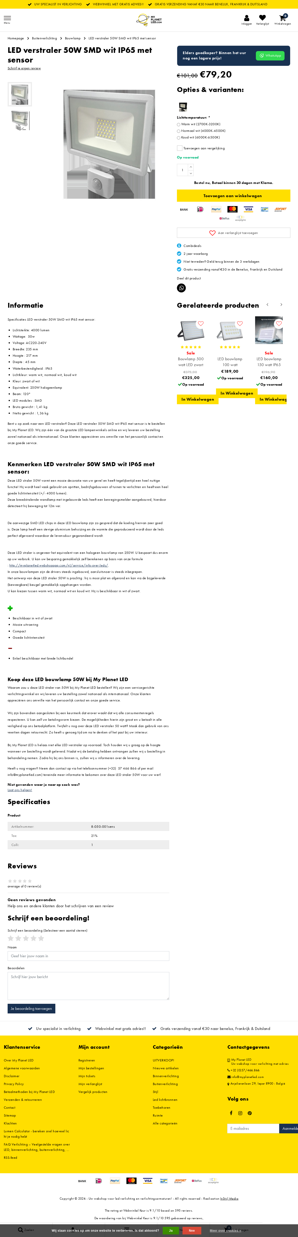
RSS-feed (10, 1157)
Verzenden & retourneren (23, 1099)
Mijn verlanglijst (90, 1084)
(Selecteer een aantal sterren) (48, 930)
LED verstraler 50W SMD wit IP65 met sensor (122, 38)
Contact (9, 1107)
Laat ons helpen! (20, 790)
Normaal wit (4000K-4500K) (203, 130)
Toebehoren (162, 1107)
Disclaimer (12, 1076)
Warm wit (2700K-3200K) (201, 124)
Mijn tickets (86, 1076)
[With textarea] (88, 986)
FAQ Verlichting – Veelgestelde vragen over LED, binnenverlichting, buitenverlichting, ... (37, 1147)
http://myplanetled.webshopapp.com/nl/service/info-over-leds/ (58, 565)
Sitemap (10, 1115)
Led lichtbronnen (165, 1099)
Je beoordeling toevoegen (31, 1008)
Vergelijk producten (93, 1091)
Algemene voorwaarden (22, 1068)
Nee (192, 1230)
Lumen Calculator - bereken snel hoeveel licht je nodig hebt (36, 1134)
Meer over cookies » (225, 1230)
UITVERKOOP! (163, 1060)
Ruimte (158, 1115)
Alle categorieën (165, 1123)
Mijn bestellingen (91, 1068)
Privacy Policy (14, 1084)
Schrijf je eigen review (24, 68)
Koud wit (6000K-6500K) (200, 137)
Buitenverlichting (44, 38)
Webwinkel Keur (134, 1210)
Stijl (155, 1091)
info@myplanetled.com (245, 1077)
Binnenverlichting (166, 1076)
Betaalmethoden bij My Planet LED (29, 1091)
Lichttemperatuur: (193, 117)
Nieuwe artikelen (166, 1068)
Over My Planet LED (19, 1060)
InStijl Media (229, 1198)
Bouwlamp (73, 38)
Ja (171, 1230)
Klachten (10, 1123)
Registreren (86, 1060)
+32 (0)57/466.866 (243, 1070)
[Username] (88, 956)
